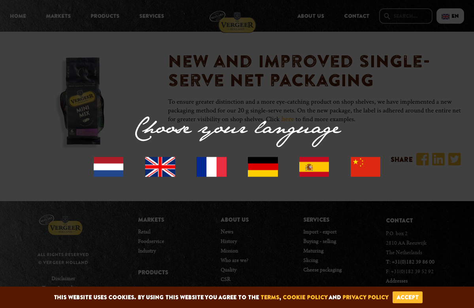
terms (270, 297)
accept (408, 297)
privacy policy (365, 297)
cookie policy (305, 297)
